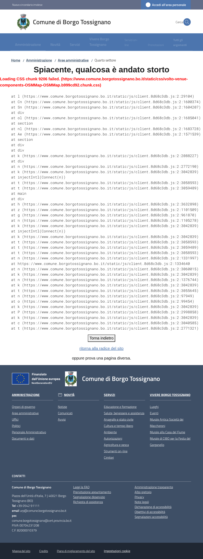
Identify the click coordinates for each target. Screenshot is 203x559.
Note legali (142, 502)
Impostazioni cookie (117, 550)
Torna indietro (101, 338)
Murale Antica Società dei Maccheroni (166, 422)
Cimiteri (109, 457)
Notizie (62, 406)
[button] (186, 22)
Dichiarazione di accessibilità (153, 506)
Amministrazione (39, 60)
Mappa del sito (21, 551)
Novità (69, 395)
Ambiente (110, 432)
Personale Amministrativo (29, 432)
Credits (43, 551)
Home (15, 60)
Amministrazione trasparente (154, 487)
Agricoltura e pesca (116, 444)
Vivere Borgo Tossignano (170, 395)
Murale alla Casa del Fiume (167, 432)
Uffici (15, 419)
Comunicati (65, 413)
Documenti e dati (23, 438)
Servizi (109, 395)
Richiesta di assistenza (88, 502)
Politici (16, 425)
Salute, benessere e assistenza (124, 413)
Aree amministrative (73, 60)
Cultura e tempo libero (118, 425)
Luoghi (154, 406)
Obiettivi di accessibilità (150, 511)
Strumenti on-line (115, 451)
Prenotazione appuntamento (92, 492)
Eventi (154, 413)
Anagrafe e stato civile (118, 419)
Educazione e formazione (120, 406)
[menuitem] (28, 45)
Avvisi (62, 419)
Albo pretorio (143, 492)
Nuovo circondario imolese (27, 5)
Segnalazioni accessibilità (151, 516)
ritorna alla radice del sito (101, 348)
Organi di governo (23, 406)
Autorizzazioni (113, 438)
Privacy (139, 497)
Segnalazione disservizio (89, 497)
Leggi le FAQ (81, 487)
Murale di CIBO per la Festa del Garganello (170, 441)
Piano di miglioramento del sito (76, 551)
